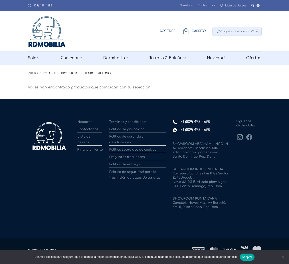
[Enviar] (257, 31)
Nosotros (186, 5)
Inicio (33, 73)
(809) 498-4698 (40, 6)
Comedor (71, 58)
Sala (33, 58)
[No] (283, 258)
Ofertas (253, 58)
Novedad (216, 58)
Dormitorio (115, 58)
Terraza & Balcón (167, 58)
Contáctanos (206, 5)
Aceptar (247, 257)
